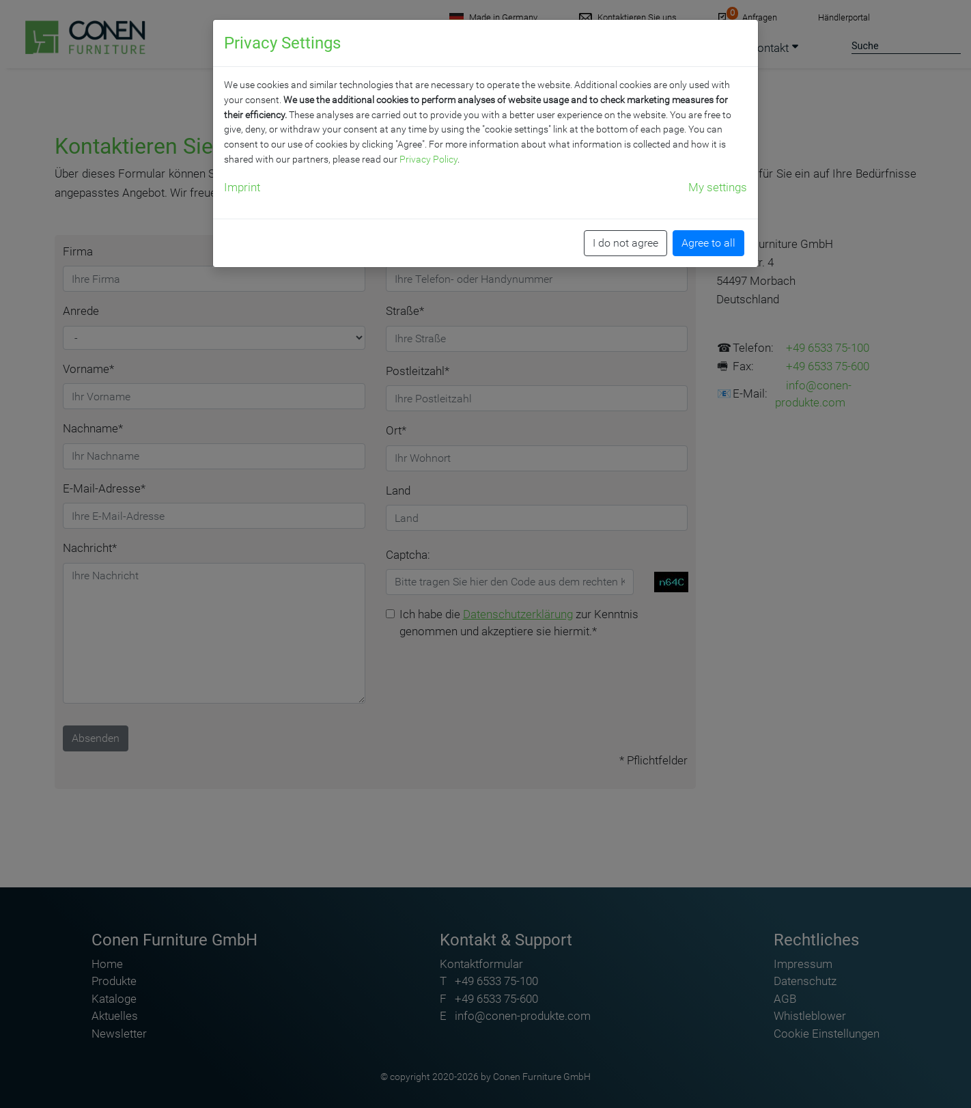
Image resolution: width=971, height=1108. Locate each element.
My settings (717, 187)
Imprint (242, 187)
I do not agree (625, 242)
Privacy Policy (428, 159)
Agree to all (708, 242)
